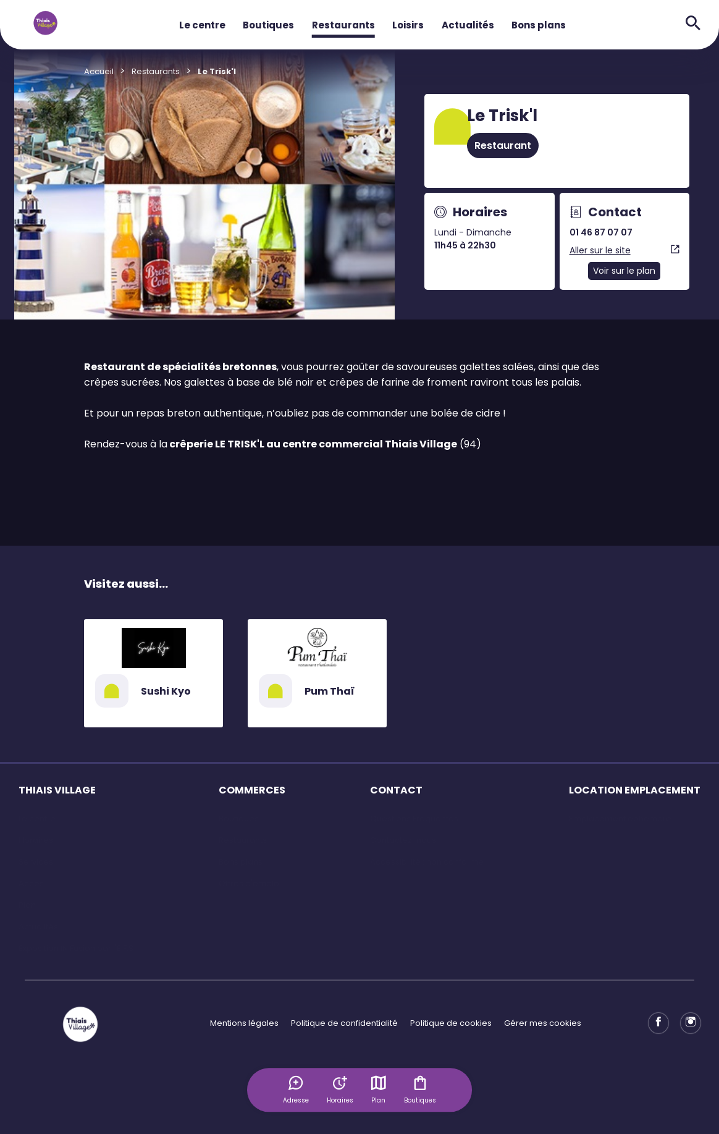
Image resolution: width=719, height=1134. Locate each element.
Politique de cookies (451, 1023)
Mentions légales (244, 1023)
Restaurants (343, 25)
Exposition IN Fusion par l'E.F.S (76, 948)
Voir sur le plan (624, 270)
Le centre (202, 25)
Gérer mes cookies (542, 1023)
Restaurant (502, 145)
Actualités (468, 25)
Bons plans (538, 25)
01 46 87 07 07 (601, 232)
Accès (31, 883)
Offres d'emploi (250, 883)
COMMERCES (252, 790)
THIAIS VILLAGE (57, 790)
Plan (379, 1089)
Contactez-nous (403, 840)
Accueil (99, 71)
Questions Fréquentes (414, 818)
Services (36, 862)
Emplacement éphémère (620, 818)
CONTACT (396, 790)
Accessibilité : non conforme (427, 862)
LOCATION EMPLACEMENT (634, 790)
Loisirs (408, 25)
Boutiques (268, 25)
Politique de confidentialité (344, 1023)
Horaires (36, 840)
